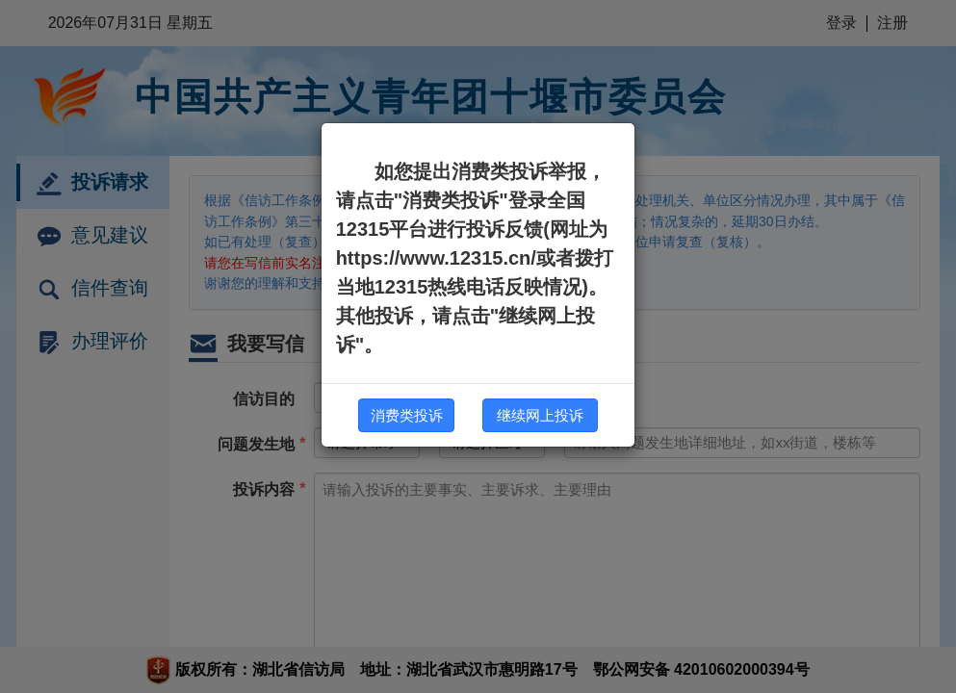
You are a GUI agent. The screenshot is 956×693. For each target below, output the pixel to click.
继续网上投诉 (540, 415)
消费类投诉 (407, 415)
